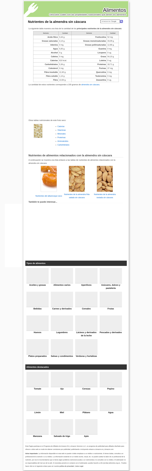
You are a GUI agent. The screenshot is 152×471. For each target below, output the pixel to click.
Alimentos (114, 10)
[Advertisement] (76, 102)
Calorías (60, 126)
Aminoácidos (62, 141)
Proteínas (61, 137)
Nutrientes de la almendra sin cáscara (57, 21)
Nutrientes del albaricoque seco (48, 196)
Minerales (61, 134)
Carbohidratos (63, 145)
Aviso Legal (79, 466)
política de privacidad (67, 466)
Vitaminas (61, 130)
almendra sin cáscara (90, 85)
